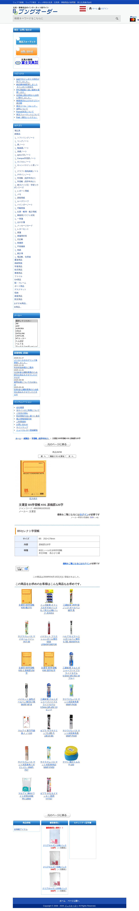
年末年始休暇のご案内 (23, 367)
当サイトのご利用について (28, 410)
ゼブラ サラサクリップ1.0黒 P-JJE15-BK (49, 733)
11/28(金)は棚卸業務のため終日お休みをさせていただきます (26, 374)
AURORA (26, 328)
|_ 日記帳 (18, 239)
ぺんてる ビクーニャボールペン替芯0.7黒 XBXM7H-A (71, 639)
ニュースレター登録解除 (27, 430)
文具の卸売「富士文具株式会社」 (27, 61)
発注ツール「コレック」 (27, 106)
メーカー (18, 316)
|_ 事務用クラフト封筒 (24, 215)
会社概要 (20, 407)
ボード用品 (19, 286)
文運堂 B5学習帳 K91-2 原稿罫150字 (26, 670)
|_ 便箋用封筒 (20, 236)
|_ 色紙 (17, 250)
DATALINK (26, 333)
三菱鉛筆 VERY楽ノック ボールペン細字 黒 (71, 607)
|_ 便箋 (17, 232)
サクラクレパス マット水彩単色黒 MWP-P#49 (71, 733)
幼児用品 (18, 270)
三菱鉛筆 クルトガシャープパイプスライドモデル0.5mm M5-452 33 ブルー (71, 673)
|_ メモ (17, 194)
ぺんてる (26, 344)
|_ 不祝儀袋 (19, 246)
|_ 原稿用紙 (19, 198)
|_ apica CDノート (22, 155)
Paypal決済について (25, 112)
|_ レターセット (21, 229)
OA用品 (17, 279)
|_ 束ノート (19, 144)
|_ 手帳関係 (19, 208)
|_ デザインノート (22, 174)
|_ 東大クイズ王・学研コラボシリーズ (26, 186)
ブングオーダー (71, 906)
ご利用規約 (21, 422)
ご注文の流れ (22, 413)
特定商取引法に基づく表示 (28, 416)
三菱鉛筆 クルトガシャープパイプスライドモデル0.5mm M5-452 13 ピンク (49, 704)
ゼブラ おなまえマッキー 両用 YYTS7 (49, 796)
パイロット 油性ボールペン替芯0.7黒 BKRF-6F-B (26, 702)
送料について (22, 109)
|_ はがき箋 (19, 222)
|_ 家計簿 (18, 253)
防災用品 (18, 299)
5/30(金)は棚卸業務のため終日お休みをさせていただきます (26, 392)
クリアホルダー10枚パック (54, 845)
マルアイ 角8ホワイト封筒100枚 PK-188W (26, 796)
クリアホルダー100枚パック (54, 888)
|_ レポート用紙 (21, 191)
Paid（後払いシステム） (27, 117)
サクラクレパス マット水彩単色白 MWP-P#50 (49, 764)
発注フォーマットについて (28, 114)
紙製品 (26, 438)
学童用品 (18, 266)
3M (26, 323)
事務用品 (18, 273)
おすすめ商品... (20, 303)
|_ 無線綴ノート (21, 148)
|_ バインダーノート (23, 205)
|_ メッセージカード (23, 225)
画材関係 (18, 263)
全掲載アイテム (21, 829)
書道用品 (18, 260)
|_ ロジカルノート (22, 162)
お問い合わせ (27, 51)
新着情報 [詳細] (21, 353)
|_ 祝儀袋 (18, 243)
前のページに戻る (57, 444)
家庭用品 (18, 296)
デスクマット (20, 289)
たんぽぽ (26, 341)
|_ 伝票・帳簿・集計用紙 (25, 212)
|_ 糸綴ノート (20, 151)
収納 (16, 293)
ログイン (104, 8)
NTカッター (26, 338)
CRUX (26, 331)
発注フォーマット (27, 41)
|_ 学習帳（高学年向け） (25, 181)
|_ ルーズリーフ (21, 201)
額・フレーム (20, 283)
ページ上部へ (73, 901)
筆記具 (17, 131)
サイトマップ (22, 427)
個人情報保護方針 (24, 419)
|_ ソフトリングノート (24, 138)
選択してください (26, 321)
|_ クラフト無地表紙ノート (26, 171)
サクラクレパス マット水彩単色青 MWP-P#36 (71, 702)
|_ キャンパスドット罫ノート (26, 166)
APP (26, 326)
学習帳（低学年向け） (41, 438)
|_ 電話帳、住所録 (22, 257)
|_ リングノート (21, 141)
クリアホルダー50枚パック (54, 867)
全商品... (17, 307)
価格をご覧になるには (72, 563)
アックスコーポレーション (26, 346)
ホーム (95, 8)
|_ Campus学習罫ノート (25, 158)
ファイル (18, 276)
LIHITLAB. (26, 336)
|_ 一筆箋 (18, 219)
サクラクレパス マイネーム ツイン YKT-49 (26, 639)
